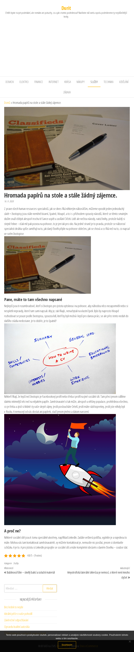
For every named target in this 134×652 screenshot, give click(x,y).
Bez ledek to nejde (13, 607)
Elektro (24, 82)
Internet (54, 82)
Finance (38, 82)
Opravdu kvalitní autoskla (16, 627)
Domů (7, 103)
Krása (67, 82)
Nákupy (81, 82)
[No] (129, 641)
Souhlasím (67, 644)
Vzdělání (123, 82)
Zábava (67, 92)
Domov (10, 82)
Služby (94, 82)
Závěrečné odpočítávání (16, 620)
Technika (108, 82)
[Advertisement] (67, 50)
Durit (66, 8)
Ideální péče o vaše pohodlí (18, 614)
